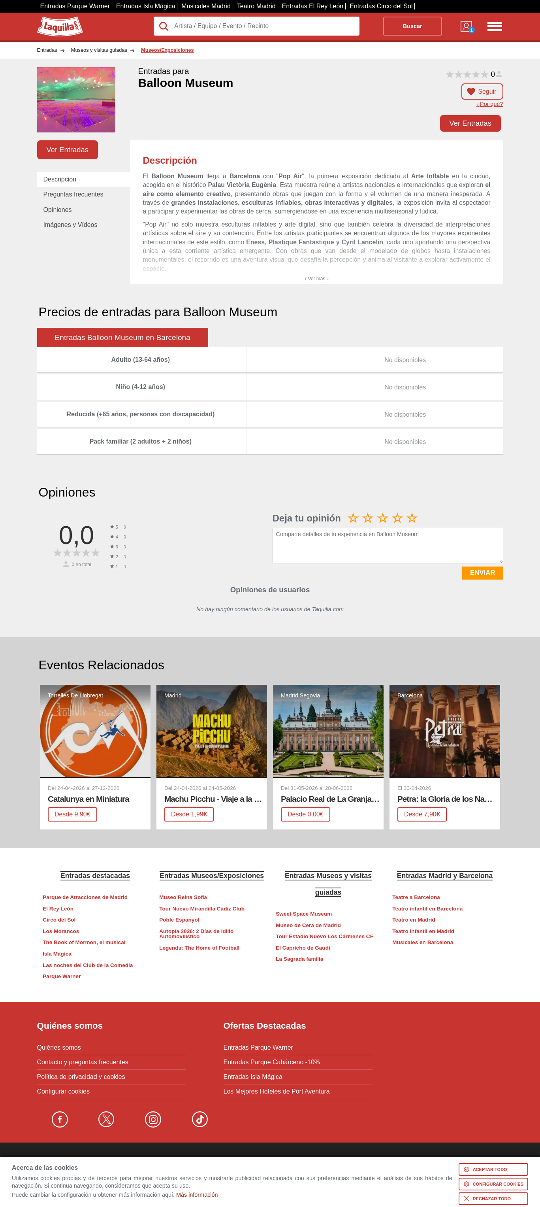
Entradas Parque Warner (75, 6)
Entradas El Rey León (313, 6)
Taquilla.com (54, 20)
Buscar (412, 26)
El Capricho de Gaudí (303, 948)
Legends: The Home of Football (199, 948)
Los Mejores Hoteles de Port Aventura (277, 1091)
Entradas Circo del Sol (381, 6)
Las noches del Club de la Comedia (88, 965)
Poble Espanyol (179, 920)
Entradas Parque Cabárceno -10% (272, 1062)
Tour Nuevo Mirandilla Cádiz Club (202, 909)
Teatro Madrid (256, 6)
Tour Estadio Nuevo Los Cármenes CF (324, 936)
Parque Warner (62, 976)
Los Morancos (61, 931)
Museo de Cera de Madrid (308, 925)
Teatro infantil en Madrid (423, 931)
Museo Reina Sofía (183, 897)
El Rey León (58, 909)
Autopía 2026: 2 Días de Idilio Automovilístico (196, 934)
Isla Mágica (57, 954)
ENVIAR (482, 572)
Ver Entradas (470, 123)
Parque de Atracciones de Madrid (85, 897)
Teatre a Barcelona (416, 897)
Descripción (60, 179)
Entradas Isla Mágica (145, 6)
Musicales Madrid (205, 6)
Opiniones (57, 209)
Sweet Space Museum (304, 914)
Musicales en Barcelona (422, 942)
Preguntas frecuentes (73, 194)
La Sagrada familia (299, 959)
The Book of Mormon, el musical (84, 942)
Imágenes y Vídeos (70, 224)
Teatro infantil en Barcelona (427, 909)
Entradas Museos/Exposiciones (212, 876)
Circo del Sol (59, 920)
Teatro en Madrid (413, 920)
